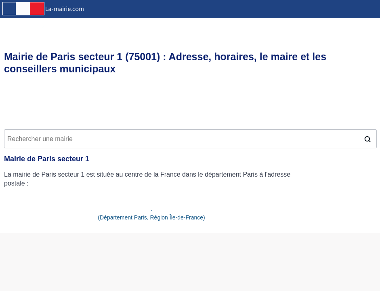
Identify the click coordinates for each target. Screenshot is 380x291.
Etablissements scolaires (304, 26)
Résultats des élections (80, 26)
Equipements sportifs (185, 26)
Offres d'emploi (136, 26)
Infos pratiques (22, 26)
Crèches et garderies (242, 26)
